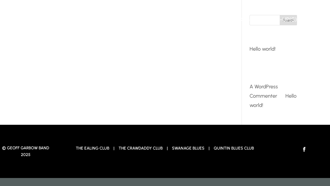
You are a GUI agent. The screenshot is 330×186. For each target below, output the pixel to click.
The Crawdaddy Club (141, 148)
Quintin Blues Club (234, 148)
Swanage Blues (188, 148)
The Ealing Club (92, 148)
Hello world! (263, 49)
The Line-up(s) (277, 19)
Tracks (235, 19)
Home (206, 19)
